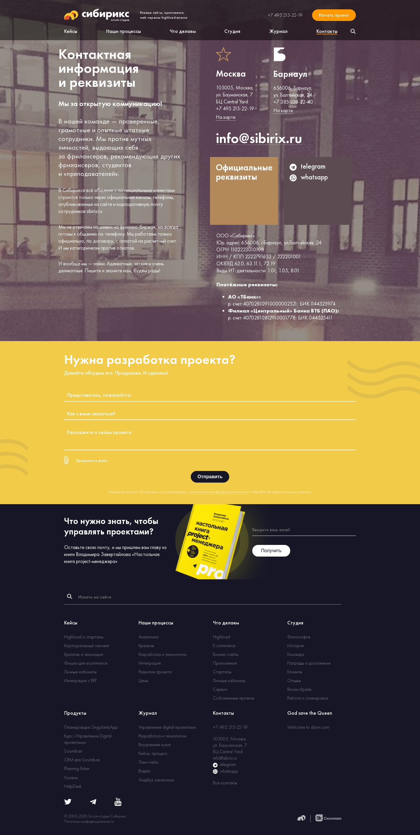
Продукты (75, 712)
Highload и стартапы (83, 637)
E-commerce (224, 645)
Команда (295, 654)
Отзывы (294, 680)
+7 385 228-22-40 (293, 101)
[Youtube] (118, 804)
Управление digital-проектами (167, 727)
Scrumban (73, 751)
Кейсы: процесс (153, 753)
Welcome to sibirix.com (308, 727)
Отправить (210, 476)
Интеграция (150, 663)
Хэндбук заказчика (156, 780)
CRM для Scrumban (82, 760)
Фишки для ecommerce (85, 663)
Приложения (225, 663)
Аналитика (148, 637)
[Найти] (69, 596)
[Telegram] (93, 803)
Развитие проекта (155, 672)
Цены (143, 680)
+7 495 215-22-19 (285, 15)
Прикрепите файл (91, 460)
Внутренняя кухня (155, 745)
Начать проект (334, 15)
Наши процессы (123, 31)
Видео (144, 771)
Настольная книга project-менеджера (112, 557)
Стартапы (222, 672)
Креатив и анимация (83, 654)
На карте (225, 117)
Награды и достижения (308, 663)
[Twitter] (67, 803)
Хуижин (71, 777)
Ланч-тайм (148, 762)
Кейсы (70, 31)
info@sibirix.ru (225, 758)
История (295, 645)
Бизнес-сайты (225, 654)
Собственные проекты (233, 698)
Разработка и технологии (162, 654)
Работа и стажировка (307, 698)
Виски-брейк (299, 689)
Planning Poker (77, 768)
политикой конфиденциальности (219, 491)
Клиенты (294, 672)
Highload (221, 637)
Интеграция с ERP (80, 680)
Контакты (223, 712)
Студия (232, 31)
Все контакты (225, 783)
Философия (298, 637)
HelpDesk (72, 786)
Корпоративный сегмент (86, 645)
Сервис (220, 689)
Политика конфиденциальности (89, 821)
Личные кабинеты (80, 672)
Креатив (146, 645)
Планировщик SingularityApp (91, 727)
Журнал (278, 31)
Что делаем (183, 31)
